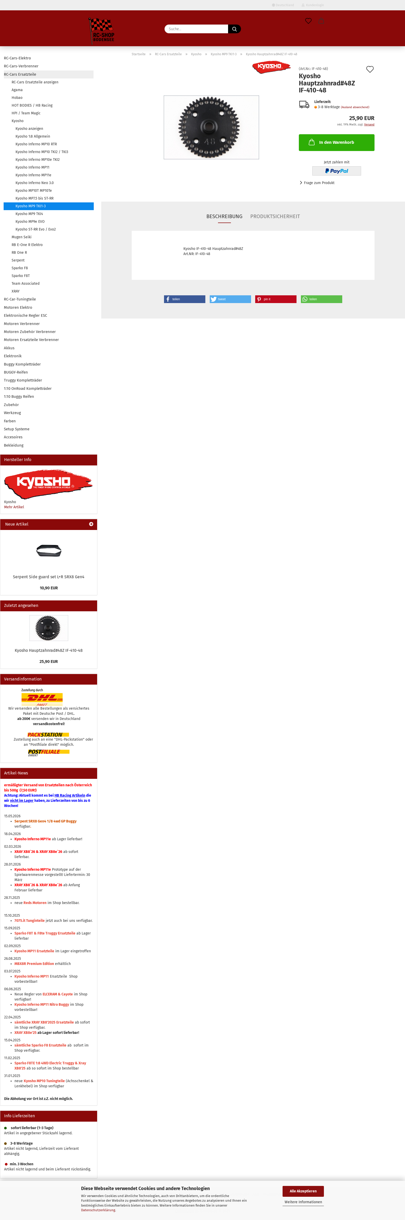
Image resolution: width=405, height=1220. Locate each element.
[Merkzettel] (308, 21)
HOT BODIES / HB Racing (32, 105)
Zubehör (11, 404)
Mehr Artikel (14, 507)
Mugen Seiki (22, 237)
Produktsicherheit (275, 216)
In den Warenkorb (331, 142)
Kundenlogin (313, 5)
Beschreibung (224, 216)
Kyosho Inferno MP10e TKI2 (37, 159)
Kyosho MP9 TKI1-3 (30, 206)
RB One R (19, 252)
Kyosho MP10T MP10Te (33, 190)
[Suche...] (234, 29)
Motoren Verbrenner (22, 323)
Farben (10, 421)
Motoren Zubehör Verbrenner (30, 331)
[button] (321, 21)
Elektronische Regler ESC (25, 315)
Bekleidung (14, 445)
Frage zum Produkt (319, 183)
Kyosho (18, 121)
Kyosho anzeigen (29, 128)
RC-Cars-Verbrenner (21, 66)
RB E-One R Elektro (27, 245)
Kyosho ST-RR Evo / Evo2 (35, 229)
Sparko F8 (20, 268)
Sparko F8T (21, 276)
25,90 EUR (49, 661)
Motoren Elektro (18, 307)
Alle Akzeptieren (303, 1191)
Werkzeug (12, 412)
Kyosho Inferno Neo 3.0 (34, 183)
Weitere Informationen (303, 1202)
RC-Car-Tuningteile (20, 299)
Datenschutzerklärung (98, 1210)
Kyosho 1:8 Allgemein (32, 136)
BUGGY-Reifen (16, 372)
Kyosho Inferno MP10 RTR (36, 144)
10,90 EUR (49, 587)
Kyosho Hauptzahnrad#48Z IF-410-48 (49, 650)
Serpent (18, 260)
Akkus (9, 348)
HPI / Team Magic (26, 113)
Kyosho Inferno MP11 (32, 167)
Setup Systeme (16, 429)
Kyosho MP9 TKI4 (29, 214)
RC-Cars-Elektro (17, 58)
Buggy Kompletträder (22, 364)
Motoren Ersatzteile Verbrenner (31, 339)
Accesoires (13, 437)
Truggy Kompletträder (23, 380)
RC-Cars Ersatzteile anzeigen (35, 82)
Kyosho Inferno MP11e (33, 175)
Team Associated (26, 283)
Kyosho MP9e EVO (30, 221)
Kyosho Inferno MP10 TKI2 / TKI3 (41, 152)
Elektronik (13, 356)
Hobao (17, 98)
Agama (17, 90)
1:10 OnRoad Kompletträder (28, 388)
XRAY (16, 291)
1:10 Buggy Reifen (19, 396)
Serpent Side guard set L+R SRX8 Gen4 (48, 576)
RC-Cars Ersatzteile (20, 74)
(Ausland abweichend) (355, 107)
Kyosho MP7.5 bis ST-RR (34, 198)
